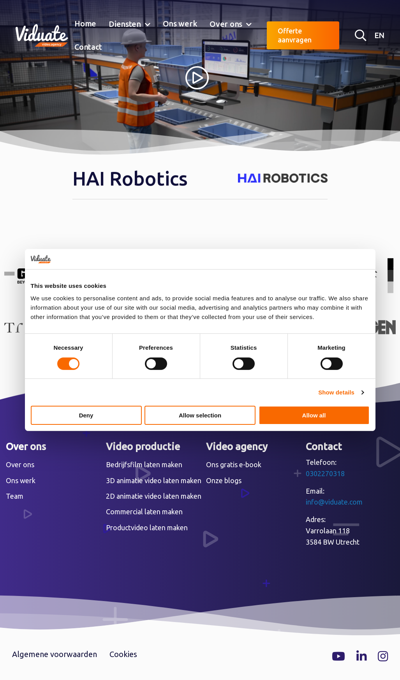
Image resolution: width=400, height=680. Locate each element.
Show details (336, 392)
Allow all (314, 415)
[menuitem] (85, 24)
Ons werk (180, 23)
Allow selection (200, 415)
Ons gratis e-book (233, 464)
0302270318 (325, 473)
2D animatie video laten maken (153, 496)
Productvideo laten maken (147, 527)
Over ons (226, 23)
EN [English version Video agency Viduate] (379, 35)
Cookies (123, 654)
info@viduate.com (334, 502)
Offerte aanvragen (295, 35)
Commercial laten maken (144, 511)
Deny (86, 415)
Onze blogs (223, 480)
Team (14, 496)
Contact (88, 46)
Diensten (125, 23)
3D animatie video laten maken (153, 480)
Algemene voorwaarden (54, 654)
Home (85, 23)
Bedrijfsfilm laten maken (144, 464)
